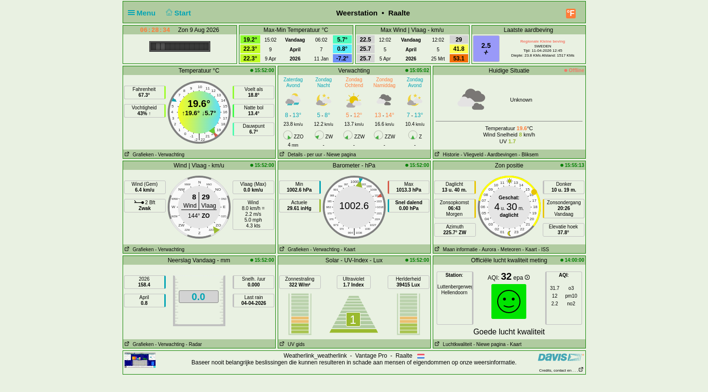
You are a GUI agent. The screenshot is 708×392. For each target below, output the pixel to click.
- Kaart (348, 249)
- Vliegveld (472, 154)
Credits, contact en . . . (561, 370)
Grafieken (138, 154)
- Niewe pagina (340, 154)
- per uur (313, 154)
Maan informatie (455, 249)
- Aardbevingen (501, 154)
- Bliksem (528, 154)
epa (521, 277)
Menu (144, 13)
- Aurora (487, 249)
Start (177, 13)
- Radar (194, 344)
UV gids (291, 344)
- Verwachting (170, 154)
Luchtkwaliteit (452, 344)
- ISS (543, 249)
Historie (446, 154)
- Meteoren (509, 249)
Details (290, 154)
